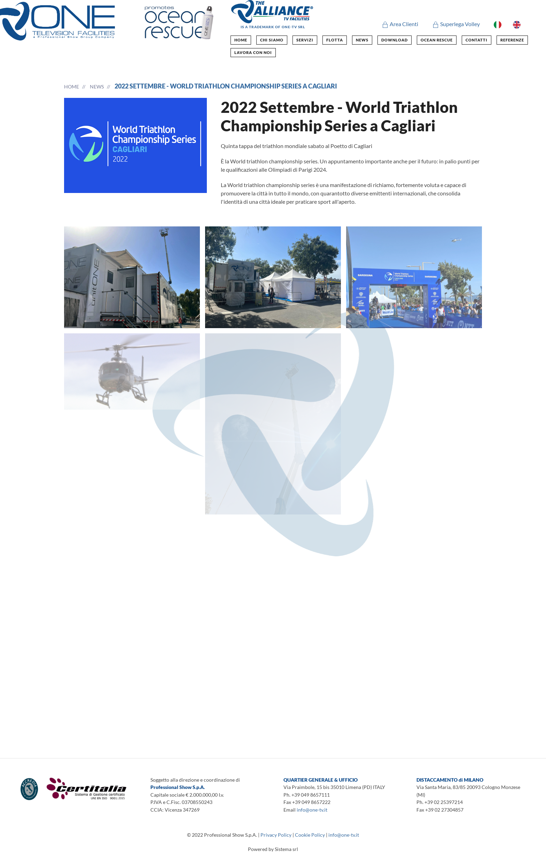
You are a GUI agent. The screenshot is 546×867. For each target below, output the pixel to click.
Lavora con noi (253, 52)
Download (394, 40)
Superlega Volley (456, 24)
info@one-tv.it (312, 810)
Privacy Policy (275, 835)
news (362, 40)
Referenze (512, 40)
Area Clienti (400, 24)
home (240, 40)
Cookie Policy (310, 835)
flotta (334, 40)
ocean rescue (437, 40)
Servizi (304, 40)
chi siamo (271, 40)
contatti (477, 40)
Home (71, 87)
